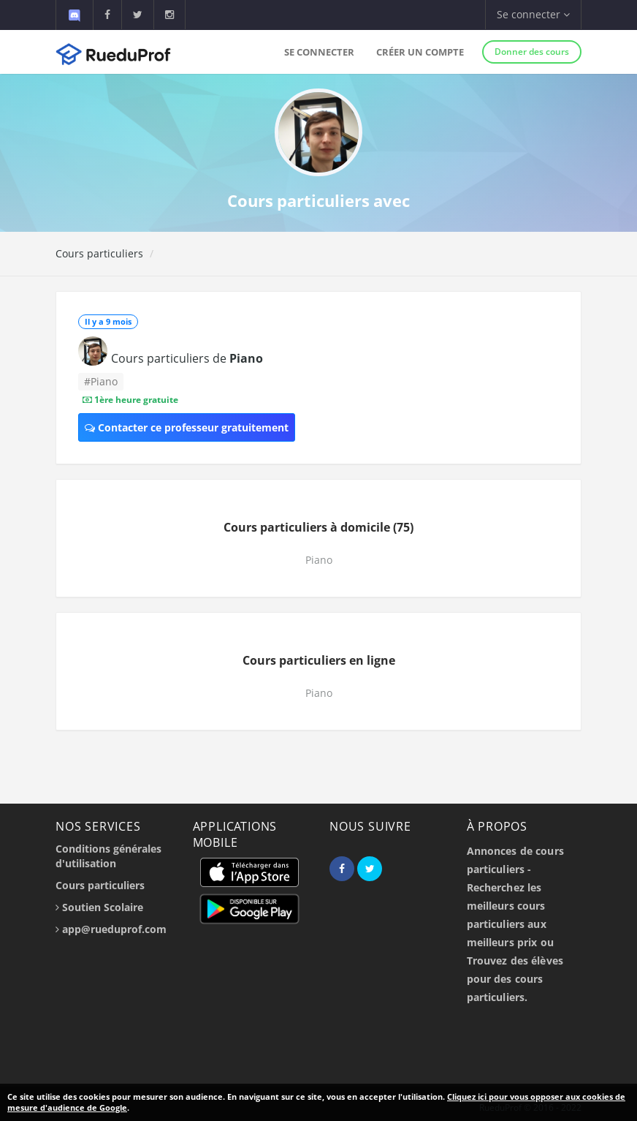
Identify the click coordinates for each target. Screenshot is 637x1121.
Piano (318, 560)
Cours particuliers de (187, 358)
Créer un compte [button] (420, 51)
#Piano (101, 381)
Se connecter (319, 51)
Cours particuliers (99, 253)
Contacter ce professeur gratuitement (187, 427)
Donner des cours (532, 51)
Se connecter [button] (533, 14)
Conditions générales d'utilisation (108, 856)
